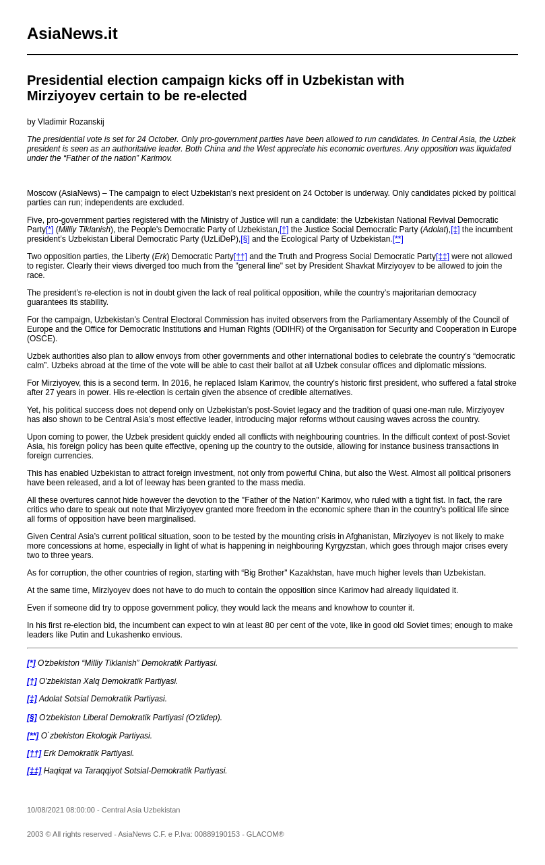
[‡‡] (442, 256)
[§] (245, 239)
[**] (398, 239)
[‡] (455, 229)
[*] (49, 229)
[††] (240, 256)
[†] (284, 229)
